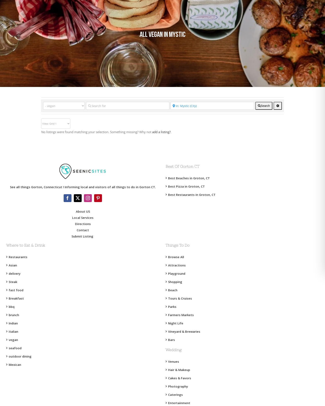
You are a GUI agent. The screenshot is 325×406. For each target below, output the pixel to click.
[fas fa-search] (263, 106)
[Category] (64, 106)
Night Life (175, 323)
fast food (16, 290)
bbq (12, 307)
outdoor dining (20, 356)
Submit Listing (83, 236)
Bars (171, 340)
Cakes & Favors (179, 378)
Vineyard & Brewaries (184, 331)
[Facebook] (68, 198)
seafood (15, 348)
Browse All (176, 257)
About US (83, 211)
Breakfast (16, 298)
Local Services (82, 218)
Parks (172, 307)
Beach (172, 290)
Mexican (15, 365)
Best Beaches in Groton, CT (189, 178)
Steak (13, 282)
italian (13, 331)
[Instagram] (88, 198)
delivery (15, 273)
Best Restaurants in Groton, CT (192, 195)
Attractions (177, 265)
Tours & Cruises (180, 298)
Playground (176, 273)
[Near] (212, 106)
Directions (83, 224)
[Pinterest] (98, 198)
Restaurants (18, 257)
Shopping (175, 282)
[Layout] (55, 123)
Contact (83, 230)
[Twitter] (78, 198)
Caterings (175, 395)
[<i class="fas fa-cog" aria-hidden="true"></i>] (278, 106)
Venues (173, 361)
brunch (14, 315)
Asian (13, 265)
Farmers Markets (181, 315)
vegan (13, 340)
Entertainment (179, 403)
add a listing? (161, 132)
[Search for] (127, 106)
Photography (178, 386)
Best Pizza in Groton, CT (186, 186)
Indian (13, 323)
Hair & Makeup (179, 370)
